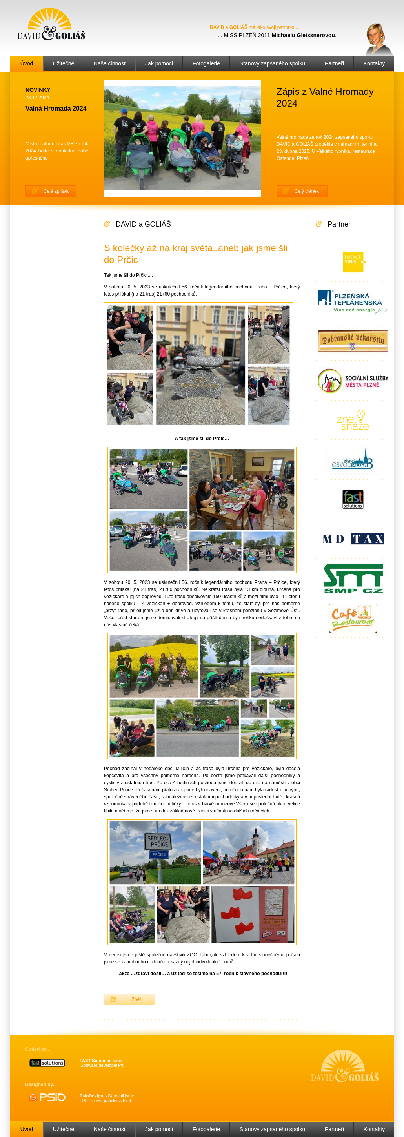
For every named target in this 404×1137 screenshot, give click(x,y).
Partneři (334, 63)
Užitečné (63, 63)
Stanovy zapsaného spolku (272, 63)
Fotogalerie (206, 63)
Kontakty (374, 63)
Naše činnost (110, 63)
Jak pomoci (159, 63)
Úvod (26, 63)
